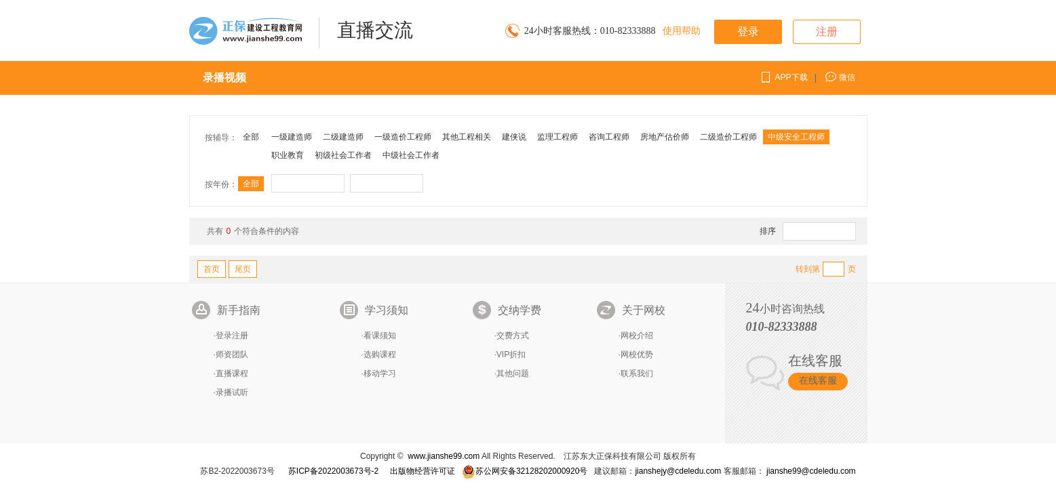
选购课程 (380, 354)
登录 (748, 31)
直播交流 (375, 30)
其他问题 (512, 373)
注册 (827, 31)
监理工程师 (557, 137)
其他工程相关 (466, 137)
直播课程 (232, 373)
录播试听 (232, 392)
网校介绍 (637, 335)
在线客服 (818, 380)
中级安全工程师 (796, 137)
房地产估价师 (664, 137)
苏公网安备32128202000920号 (524, 471)
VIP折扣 (511, 354)
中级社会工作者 (411, 155)
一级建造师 (291, 137)
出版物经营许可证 (422, 471)
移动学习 (380, 373)
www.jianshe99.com (444, 456)
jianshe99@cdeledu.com (811, 471)
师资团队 (232, 354)
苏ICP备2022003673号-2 (333, 471)
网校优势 (637, 354)
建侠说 (514, 137)
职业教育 (287, 155)
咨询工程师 (609, 137)
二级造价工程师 (728, 137)
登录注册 (232, 335)
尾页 (243, 269)
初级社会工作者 (343, 155)
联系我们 (637, 373)
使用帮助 (682, 31)
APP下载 (791, 77)
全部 (251, 137)
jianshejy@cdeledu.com (679, 471)
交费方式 (512, 335)
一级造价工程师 (402, 137)
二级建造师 (343, 137)
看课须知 (380, 335)
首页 (211, 269)
